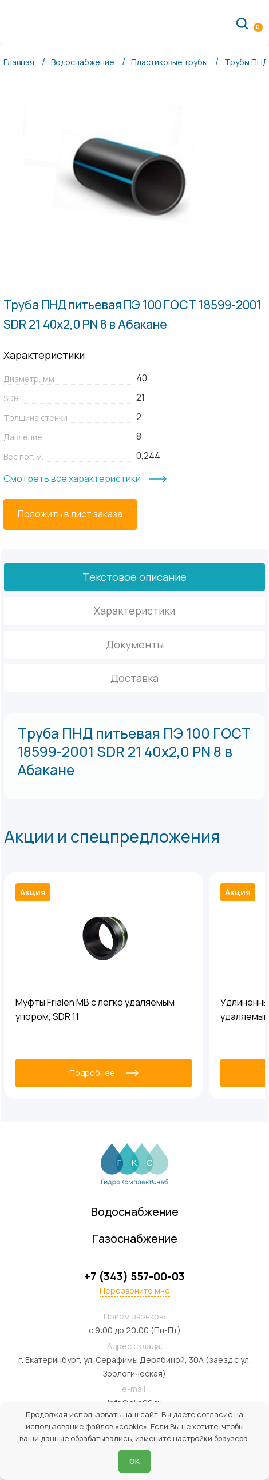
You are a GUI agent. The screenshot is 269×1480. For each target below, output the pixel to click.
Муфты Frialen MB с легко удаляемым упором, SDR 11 (95, 1009)
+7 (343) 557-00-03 (134, 1276)
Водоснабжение (135, 1211)
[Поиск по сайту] (242, 22)
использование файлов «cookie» (86, 1426)
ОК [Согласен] (134, 1461)
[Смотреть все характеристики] (85, 479)
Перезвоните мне (135, 1291)
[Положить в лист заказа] (70, 514)
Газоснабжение (134, 1238)
